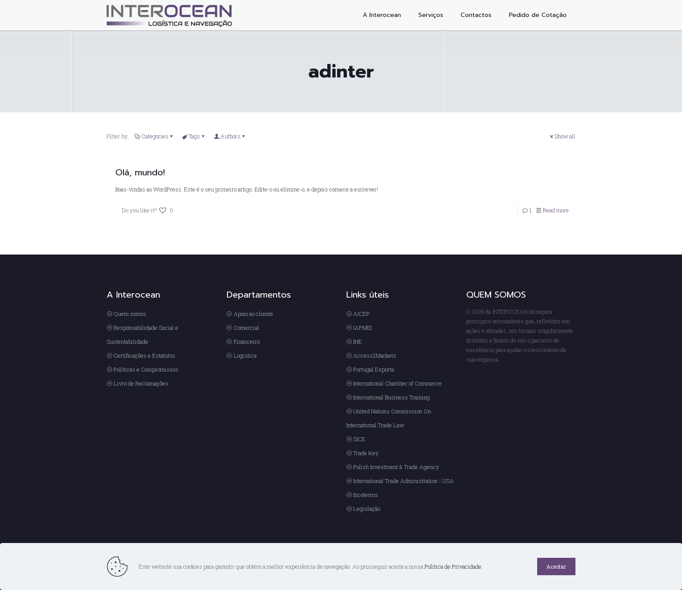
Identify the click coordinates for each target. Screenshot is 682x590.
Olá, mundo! (140, 172)
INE (357, 341)
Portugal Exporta (373, 369)
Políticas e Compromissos (146, 369)
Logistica (245, 355)
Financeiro (247, 341)
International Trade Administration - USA (403, 481)
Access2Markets (374, 355)
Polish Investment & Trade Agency (396, 467)
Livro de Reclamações (141, 383)
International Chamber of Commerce (397, 383)
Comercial (246, 328)
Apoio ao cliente (253, 314)
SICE (359, 439)
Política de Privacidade (453, 566)
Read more (556, 210)
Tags (194, 136)
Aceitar (556, 566)
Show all (561, 136)
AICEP (361, 314)
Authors (230, 136)
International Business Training (391, 397)
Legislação (366, 509)
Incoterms (365, 495)
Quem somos (130, 314)
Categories (154, 136)
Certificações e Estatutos (144, 355)
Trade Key (366, 453)
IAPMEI (362, 328)
